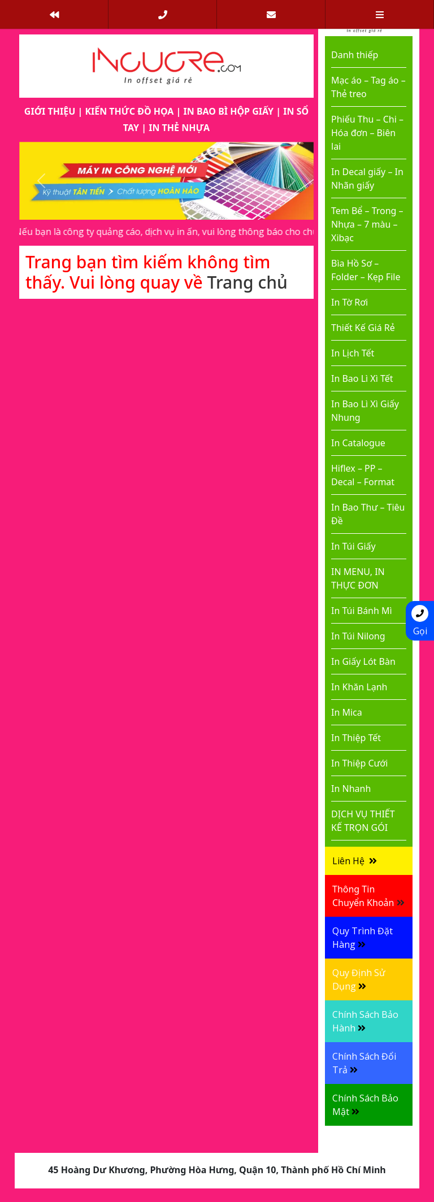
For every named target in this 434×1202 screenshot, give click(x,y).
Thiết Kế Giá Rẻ (363, 327)
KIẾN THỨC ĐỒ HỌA (129, 111)
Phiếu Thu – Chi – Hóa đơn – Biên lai (367, 133)
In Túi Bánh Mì (361, 610)
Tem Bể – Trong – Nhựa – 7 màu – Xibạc (367, 224)
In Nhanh (351, 788)
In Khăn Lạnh (359, 687)
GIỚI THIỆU (49, 111)
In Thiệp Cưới (359, 763)
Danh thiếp (354, 55)
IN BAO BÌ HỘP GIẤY (229, 111)
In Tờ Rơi (349, 302)
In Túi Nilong (358, 636)
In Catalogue (358, 443)
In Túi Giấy (353, 546)
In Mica (346, 712)
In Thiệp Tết (356, 737)
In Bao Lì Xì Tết (362, 378)
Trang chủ (247, 282)
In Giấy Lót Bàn (363, 661)
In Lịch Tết (352, 353)
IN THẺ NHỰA (179, 127)
